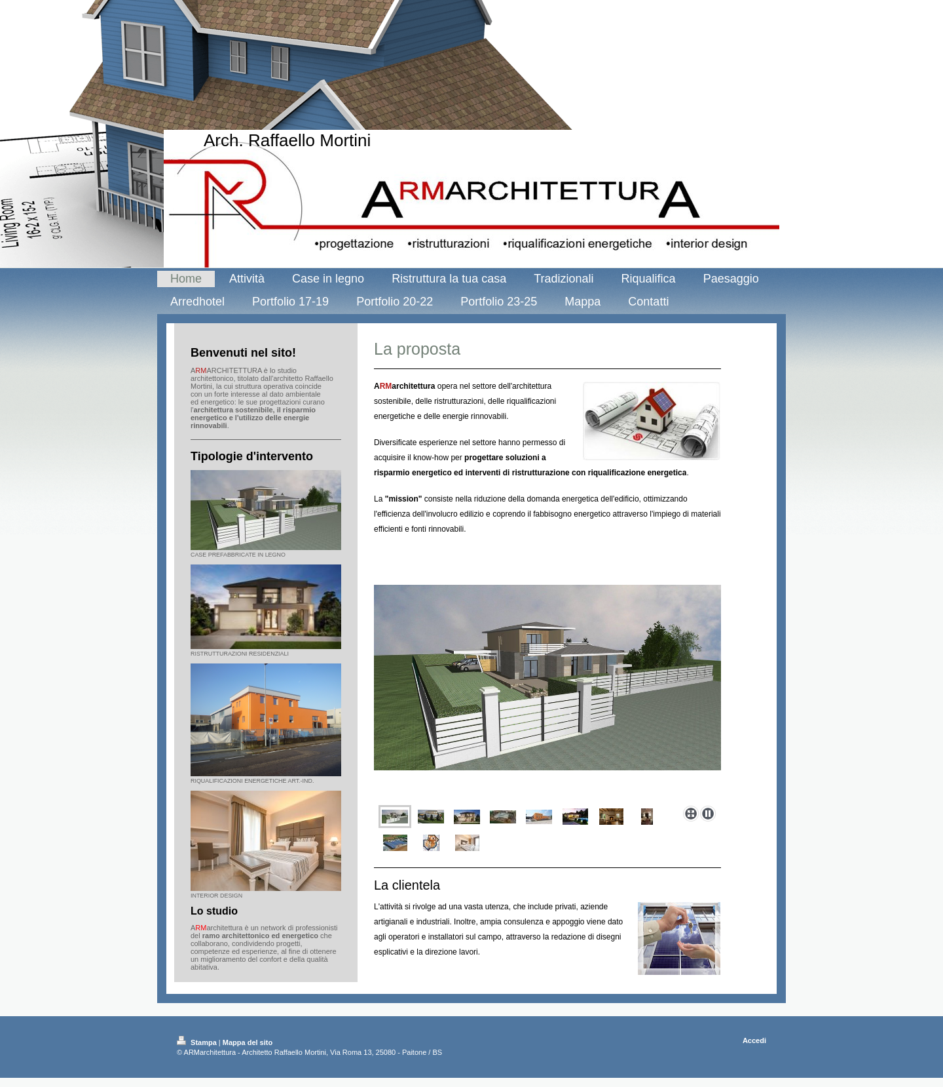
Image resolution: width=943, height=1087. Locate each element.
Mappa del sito (247, 1042)
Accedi (754, 1040)
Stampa (198, 1042)
